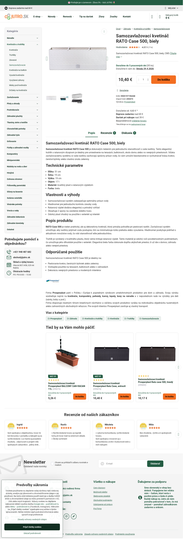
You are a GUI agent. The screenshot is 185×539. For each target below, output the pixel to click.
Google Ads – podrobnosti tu (46, 504)
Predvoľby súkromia (74, 534)
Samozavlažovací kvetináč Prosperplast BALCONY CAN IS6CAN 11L (66, 386)
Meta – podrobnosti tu (20, 507)
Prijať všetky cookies (32, 527)
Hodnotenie (121, 47)
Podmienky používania (125, 534)
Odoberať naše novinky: (35, 466)
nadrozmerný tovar (138, 124)
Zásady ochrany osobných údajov (99, 534)
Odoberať (155, 463)
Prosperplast (129, 102)
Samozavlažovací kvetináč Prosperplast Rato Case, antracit (109, 384)
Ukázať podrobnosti (32, 533)
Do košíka (163, 79)
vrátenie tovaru (139, 120)
